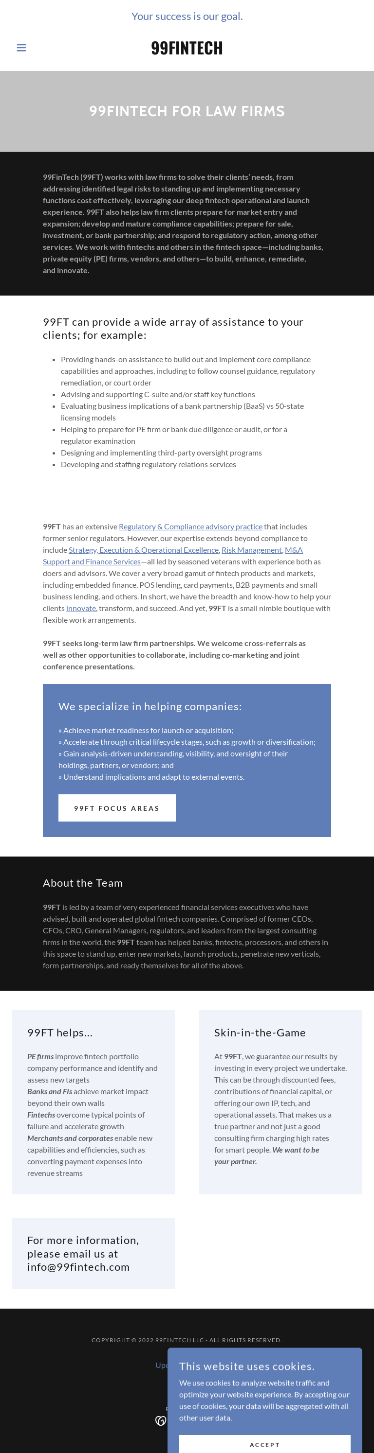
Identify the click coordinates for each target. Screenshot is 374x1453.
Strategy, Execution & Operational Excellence (144, 549)
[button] (38, 47)
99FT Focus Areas (117, 808)
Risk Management (252, 549)
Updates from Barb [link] (187, 1364)
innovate (81, 608)
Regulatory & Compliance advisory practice (190, 526)
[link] (187, 51)
